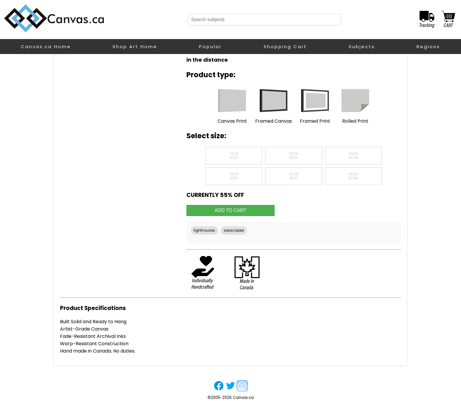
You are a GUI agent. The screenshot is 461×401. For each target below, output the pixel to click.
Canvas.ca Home (46, 46)
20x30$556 (294, 155)
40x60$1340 (353, 176)
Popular (210, 46)
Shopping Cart (285, 46)
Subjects (362, 46)
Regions (428, 46)
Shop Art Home (135, 46)
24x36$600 (294, 176)
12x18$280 (234, 155)
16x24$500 (234, 176)
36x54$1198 (353, 155)
